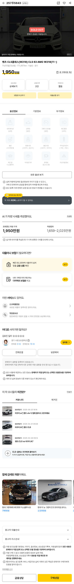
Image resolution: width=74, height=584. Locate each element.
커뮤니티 (20, 400)
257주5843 (17, 3)
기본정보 (37, 111)
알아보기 (37, 264)
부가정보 (60, 111)
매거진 (54, 400)
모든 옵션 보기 (37, 174)
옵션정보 (14, 111)
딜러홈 (65, 342)
